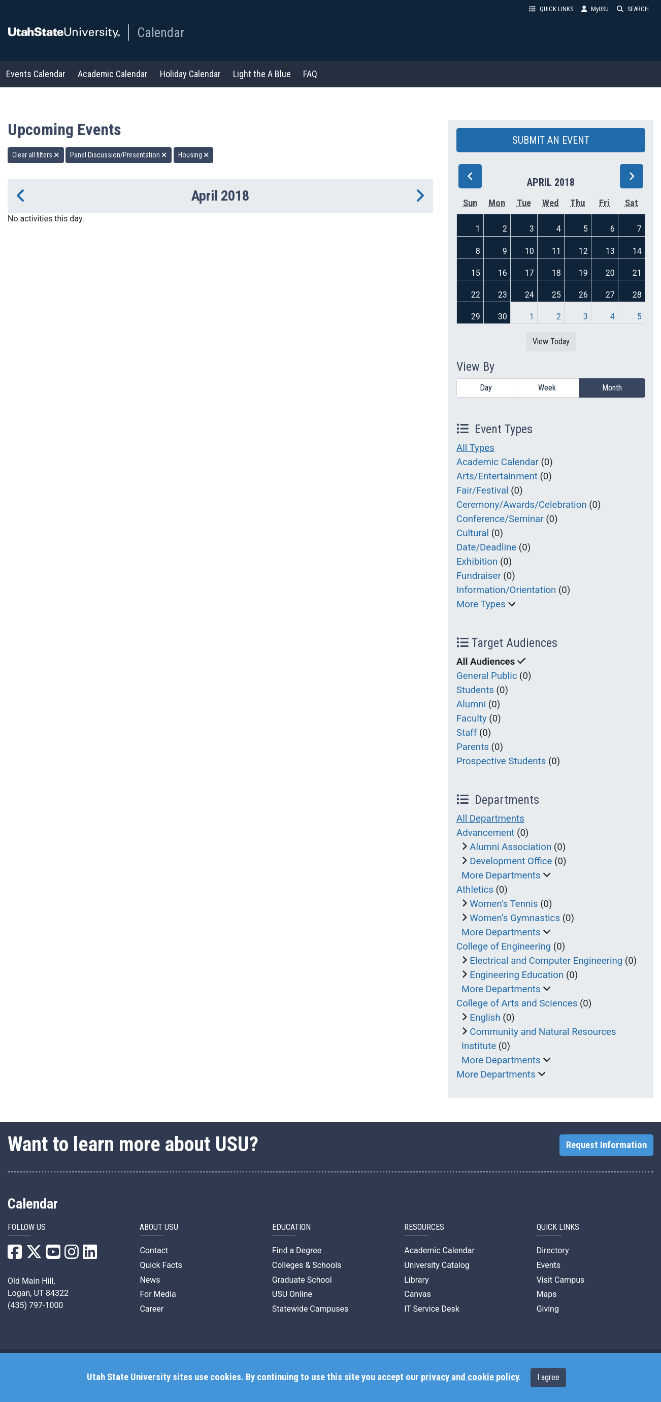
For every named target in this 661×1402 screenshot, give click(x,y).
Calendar (160, 32)
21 (637, 273)
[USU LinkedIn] (90, 1255)
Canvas (417, 1294)
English (485, 1017)
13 (610, 251)
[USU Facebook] (15, 1255)
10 (529, 251)
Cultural (472, 533)
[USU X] (34, 1255)
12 (583, 251)
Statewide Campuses (310, 1309)
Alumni (471, 704)
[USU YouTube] (53, 1255)
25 (556, 295)
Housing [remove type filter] (193, 155)
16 (502, 273)
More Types (481, 604)
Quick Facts (161, 1265)
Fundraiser (478, 575)
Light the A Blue (262, 74)
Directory (553, 1250)
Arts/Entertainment (497, 476)
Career (151, 1309)
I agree (548, 1377)
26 (583, 295)
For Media (158, 1294)
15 (475, 273)
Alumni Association (510, 847)
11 (556, 251)
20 (610, 273)
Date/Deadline (486, 547)
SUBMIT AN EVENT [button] (550, 140)
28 (637, 295)
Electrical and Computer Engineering (546, 960)
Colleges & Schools (307, 1265)
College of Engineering (503, 946)
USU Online (292, 1294)
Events (548, 1265)
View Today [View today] (551, 341)
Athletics (474, 889)
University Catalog (437, 1265)
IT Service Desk (431, 1309)
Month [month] (612, 388)
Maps (547, 1294)
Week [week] (547, 388)
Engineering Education (517, 975)
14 (637, 251)
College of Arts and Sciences (516, 1003)
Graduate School (302, 1280)
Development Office (511, 861)
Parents (472, 747)
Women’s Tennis (504, 903)
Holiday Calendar (190, 74)
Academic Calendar (113, 74)
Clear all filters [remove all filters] (35, 155)
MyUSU (595, 9)
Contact (154, 1250)
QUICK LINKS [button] (551, 9)
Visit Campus (561, 1280)
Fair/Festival (482, 490)
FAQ (310, 74)
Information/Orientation (506, 590)
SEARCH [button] (633, 9)
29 (475, 316)
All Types (475, 447)
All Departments (490, 818)
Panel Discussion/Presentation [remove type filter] (118, 155)
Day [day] (486, 388)
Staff (466, 732)
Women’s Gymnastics (515, 918)
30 (502, 316)
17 (529, 273)
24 (529, 295)
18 (556, 273)
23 (502, 295)
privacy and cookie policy (469, 1377)
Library (416, 1280)
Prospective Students (501, 761)
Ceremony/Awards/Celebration (521, 504)
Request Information (606, 1145)
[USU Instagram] (71, 1255)
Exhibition (477, 561)
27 (610, 295)
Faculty (471, 718)
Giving (548, 1309)
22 (475, 295)
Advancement (485, 832)
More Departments (501, 875)
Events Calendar (35, 74)
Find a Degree (296, 1250)
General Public (486, 675)
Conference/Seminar (500, 519)
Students (475, 690)
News (150, 1280)
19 (583, 273)
